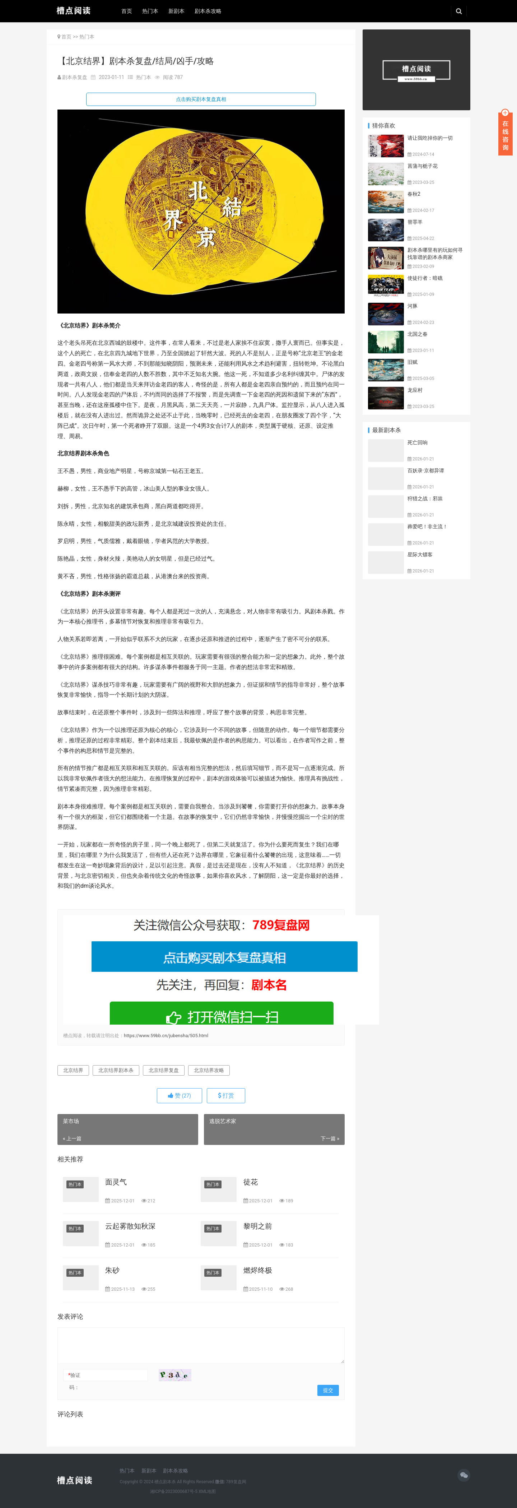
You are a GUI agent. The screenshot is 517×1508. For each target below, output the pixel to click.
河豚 (412, 306)
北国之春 (417, 334)
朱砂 (112, 1270)
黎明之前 (257, 1226)
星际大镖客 (420, 554)
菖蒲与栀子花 (422, 166)
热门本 (150, 11)
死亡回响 (417, 442)
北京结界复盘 (164, 1070)
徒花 (250, 1182)
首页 (126, 11)
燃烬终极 (257, 1270)
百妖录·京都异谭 (425, 470)
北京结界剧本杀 (116, 1070)
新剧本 (176, 11)
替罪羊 (415, 222)
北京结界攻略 (209, 1070)
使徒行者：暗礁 (425, 278)
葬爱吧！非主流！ (427, 526)
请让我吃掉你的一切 (430, 138)
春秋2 (413, 194)
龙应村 (415, 390)
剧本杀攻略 (208, 11)
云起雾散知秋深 (130, 1226)
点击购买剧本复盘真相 (201, 99)
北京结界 (73, 1070)
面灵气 (116, 1182)
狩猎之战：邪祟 (425, 498)
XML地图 (207, 1491)
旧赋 (412, 362)
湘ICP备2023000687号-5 (173, 1491)
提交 (328, 1390)
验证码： (74, 1381)
